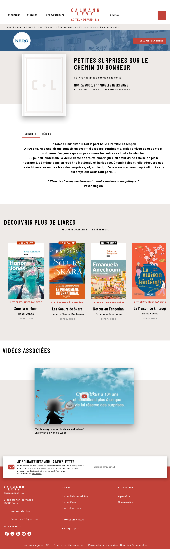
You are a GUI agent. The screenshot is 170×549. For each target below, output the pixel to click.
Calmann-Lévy (24, 27)
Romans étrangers (67, 27)
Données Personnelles (133, 545)
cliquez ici (37, 473)
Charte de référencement (69, 545)
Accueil (10, 27)
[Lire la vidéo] (84, 396)
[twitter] (18, 534)
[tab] (13, 15)
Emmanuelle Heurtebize (111, 85)
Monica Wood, (84, 85)
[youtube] (24, 534)
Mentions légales (33, 545)
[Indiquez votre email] (122, 467)
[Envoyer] (158, 467)
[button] (149, 41)
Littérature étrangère (44, 27)
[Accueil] (85, 14)
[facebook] (7, 534)
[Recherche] (162, 15)
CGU (48, 545)
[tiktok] (29, 534)
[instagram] (12, 534)
